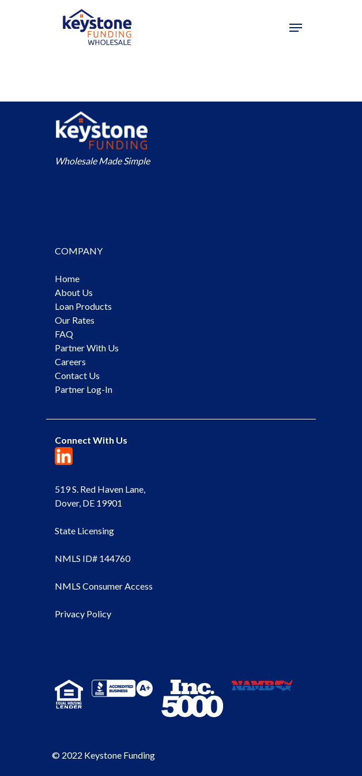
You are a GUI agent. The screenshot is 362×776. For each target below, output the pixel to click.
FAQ (64, 333)
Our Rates (75, 319)
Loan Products (83, 306)
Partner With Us (87, 347)
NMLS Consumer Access (104, 585)
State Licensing (84, 530)
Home (67, 278)
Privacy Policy (83, 613)
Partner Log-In (83, 389)
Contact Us (77, 375)
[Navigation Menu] (295, 27)
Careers (70, 361)
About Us (74, 292)
